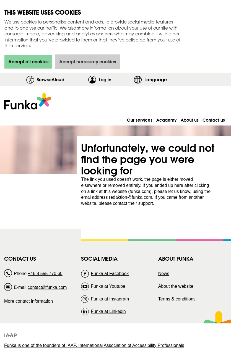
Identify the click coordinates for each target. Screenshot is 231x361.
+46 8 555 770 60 (45, 273)
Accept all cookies (28, 61)
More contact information (28, 301)
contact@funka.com (47, 287)
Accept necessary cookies (87, 61)
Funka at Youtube (108, 286)
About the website (175, 286)
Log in (115, 79)
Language (155, 79)
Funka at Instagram (110, 299)
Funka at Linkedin (108, 311)
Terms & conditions (177, 299)
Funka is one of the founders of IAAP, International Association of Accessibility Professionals (94, 345)
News (163, 273)
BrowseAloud (50, 79)
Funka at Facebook (110, 273)
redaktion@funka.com (130, 197)
